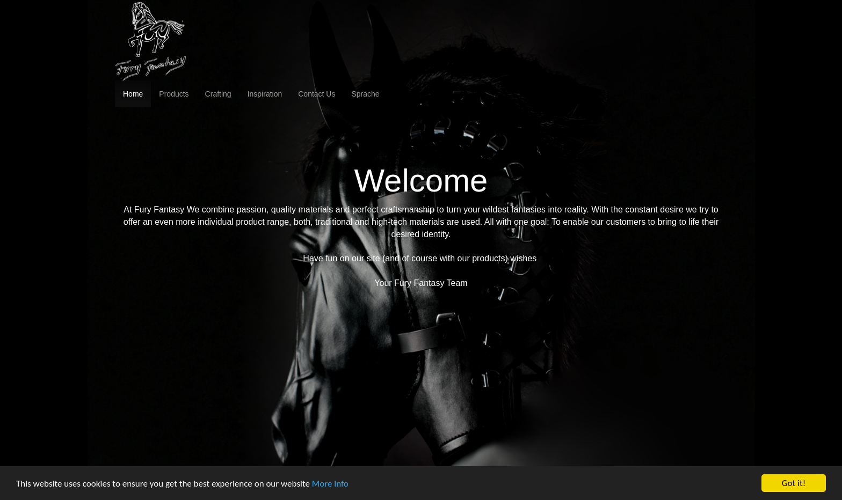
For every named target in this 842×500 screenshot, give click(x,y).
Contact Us (316, 94)
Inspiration (265, 94)
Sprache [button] (365, 94)
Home (133, 94)
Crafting (218, 94)
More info (330, 483)
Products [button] (173, 94)
